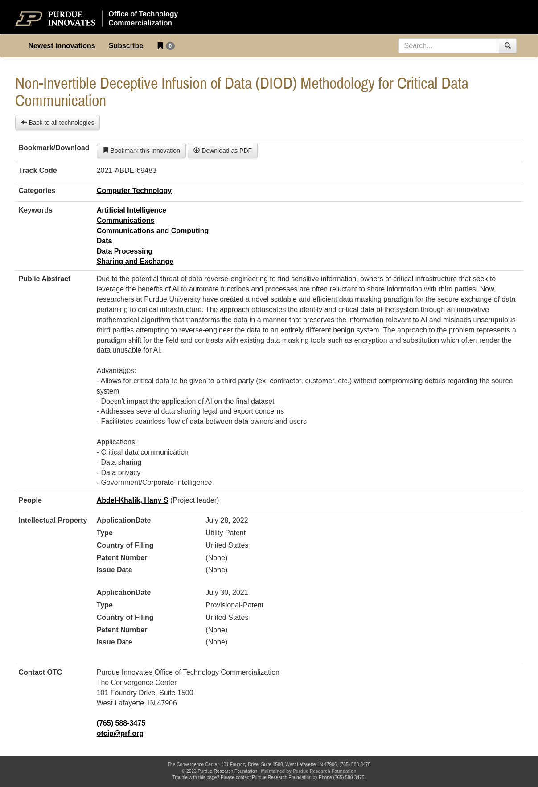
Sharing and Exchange (135, 261)
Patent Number (122, 558)
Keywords (36, 210)
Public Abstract (45, 279)
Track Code (38, 170)
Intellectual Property (53, 520)
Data (104, 241)
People (30, 500)
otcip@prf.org (120, 733)
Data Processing (124, 251)
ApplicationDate (124, 520)
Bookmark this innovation (141, 150)
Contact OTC (40, 672)
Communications (126, 220)
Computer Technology (134, 190)
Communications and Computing (153, 230)
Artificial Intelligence (131, 210)
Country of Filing (125, 545)
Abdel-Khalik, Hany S (132, 500)
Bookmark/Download (54, 148)
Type (105, 533)
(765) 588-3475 (121, 723)
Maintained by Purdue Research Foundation (309, 771)
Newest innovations (62, 45)
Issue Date (114, 570)
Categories (37, 190)
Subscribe (126, 45)
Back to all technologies (57, 122)
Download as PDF (222, 150)
